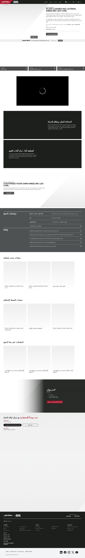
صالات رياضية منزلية (23, 526)
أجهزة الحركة (37, 526)
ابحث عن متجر (6, 536)
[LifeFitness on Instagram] (69, 552)
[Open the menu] (79, 2)
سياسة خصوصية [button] (21, 551)
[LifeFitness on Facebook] (65, 552)
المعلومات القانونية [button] (28, 551)
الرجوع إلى (6, 4)
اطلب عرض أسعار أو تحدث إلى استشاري (12, 425)
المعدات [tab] (50, 1)
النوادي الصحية (6, 526)
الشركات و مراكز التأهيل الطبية (25, 530)
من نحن (5, 532)
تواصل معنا (5, 541)
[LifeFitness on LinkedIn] (61, 552)
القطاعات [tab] (45, 1)
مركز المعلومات (70, 530)
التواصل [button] (7, 551)
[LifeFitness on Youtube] (76, 552)
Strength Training (39, 528)
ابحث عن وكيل (6, 534)
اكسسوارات (37, 530)
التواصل (59, 1)
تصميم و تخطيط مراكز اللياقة (72, 526)
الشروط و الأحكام (7, 539)
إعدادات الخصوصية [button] (13, 551)
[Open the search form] (74, 2)
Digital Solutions (54, 526)
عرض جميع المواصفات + (50, 29)
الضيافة (4, 528)
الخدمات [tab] (55, 1)
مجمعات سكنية (6, 530)
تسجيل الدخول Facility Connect (8, 543)
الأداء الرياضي (21, 528)
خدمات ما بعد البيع (70, 528)
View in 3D (8, 193)
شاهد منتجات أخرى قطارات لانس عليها (55, 401)
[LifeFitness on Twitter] (73, 552)
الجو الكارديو (53, 528)
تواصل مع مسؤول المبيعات (52, 34)
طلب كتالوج (30, 425)
